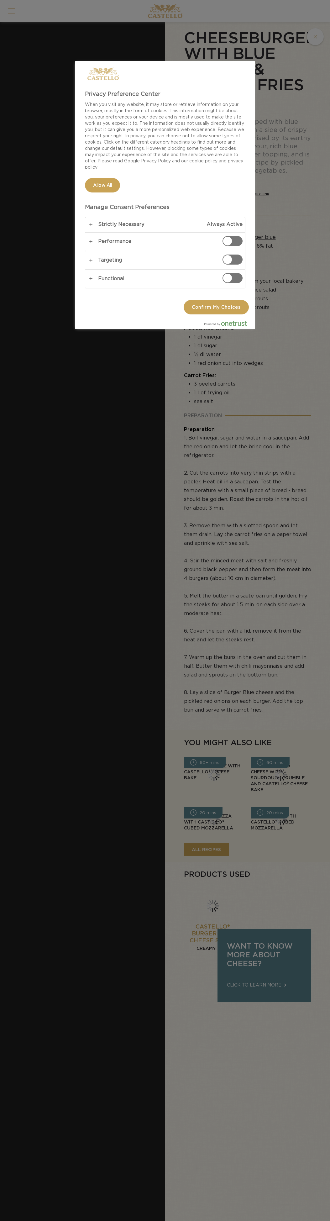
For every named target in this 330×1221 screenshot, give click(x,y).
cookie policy (203, 160)
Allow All (102, 185)
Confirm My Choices (216, 307)
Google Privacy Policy (147, 160)
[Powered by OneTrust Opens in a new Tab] (228, 325)
